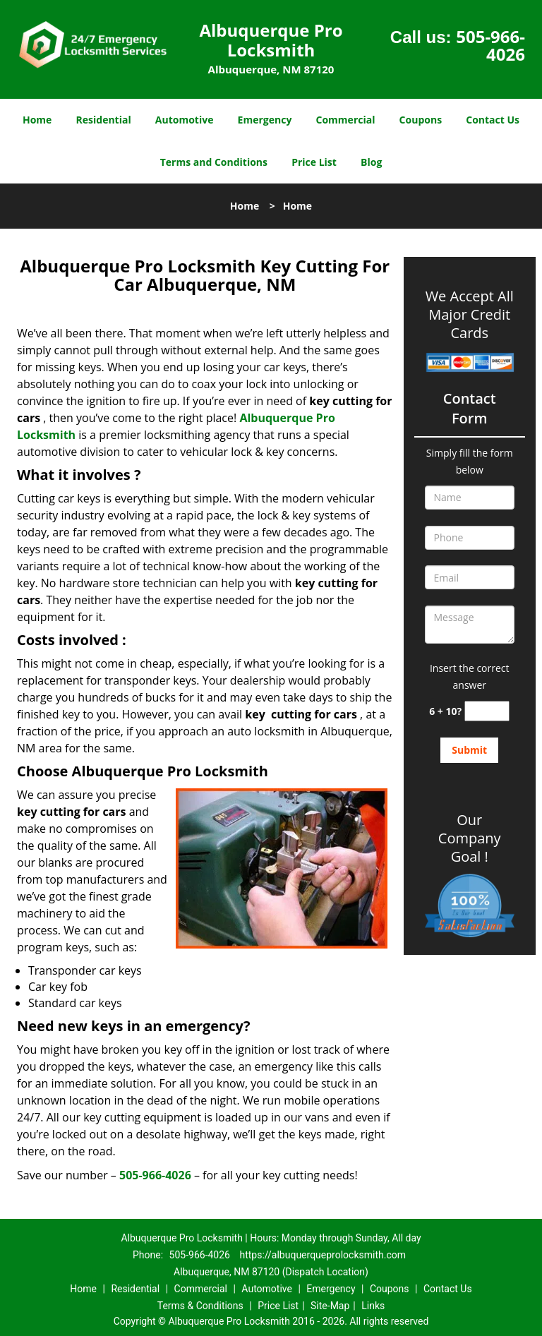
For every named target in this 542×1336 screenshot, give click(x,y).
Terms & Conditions (200, 1305)
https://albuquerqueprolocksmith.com (322, 1254)
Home (37, 119)
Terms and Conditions (213, 162)
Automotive (184, 119)
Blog (371, 162)
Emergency (265, 119)
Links (373, 1305)
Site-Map (330, 1305)
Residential (103, 119)
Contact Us (492, 119)
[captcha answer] (487, 711)
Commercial (345, 119)
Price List (314, 162)
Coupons (420, 119)
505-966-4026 (490, 45)
